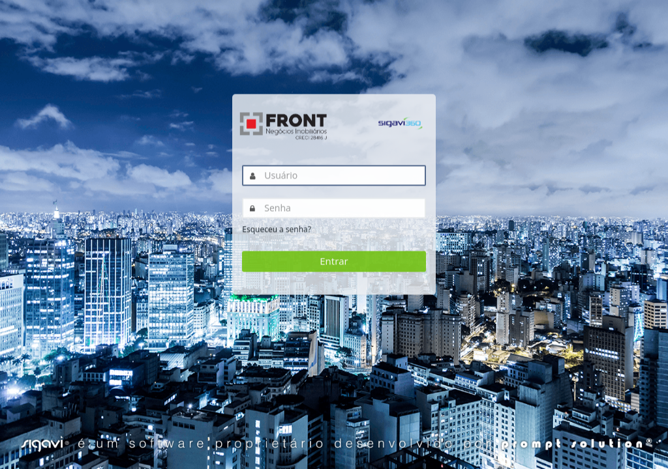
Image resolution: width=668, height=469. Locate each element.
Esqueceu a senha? (276, 229)
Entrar (334, 261)
